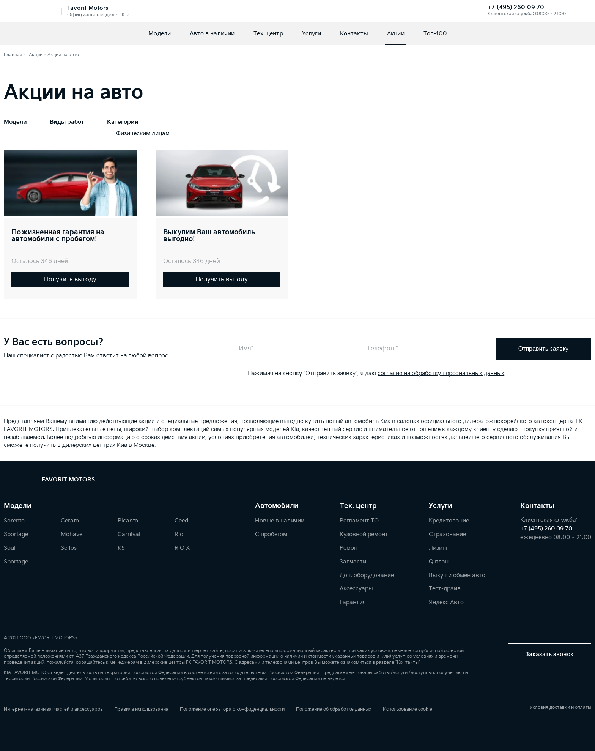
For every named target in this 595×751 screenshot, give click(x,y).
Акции (396, 33)
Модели (159, 33)
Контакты (354, 33)
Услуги (311, 33)
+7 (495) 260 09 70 (516, 7)
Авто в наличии (212, 33)
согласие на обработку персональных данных (441, 373)
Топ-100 (435, 33)
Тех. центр (268, 33)
